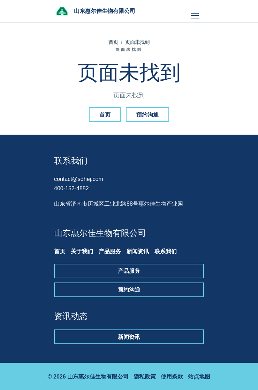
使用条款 (172, 377)
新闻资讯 (138, 251)
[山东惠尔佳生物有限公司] (94, 11)
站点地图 (199, 377)
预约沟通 (147, 115)
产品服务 (110, 251)
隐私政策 (145, 377)
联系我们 (165, 251)
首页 (113, 42)
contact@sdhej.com (78, 179)
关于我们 (82, 251)
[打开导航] (195, 11)
